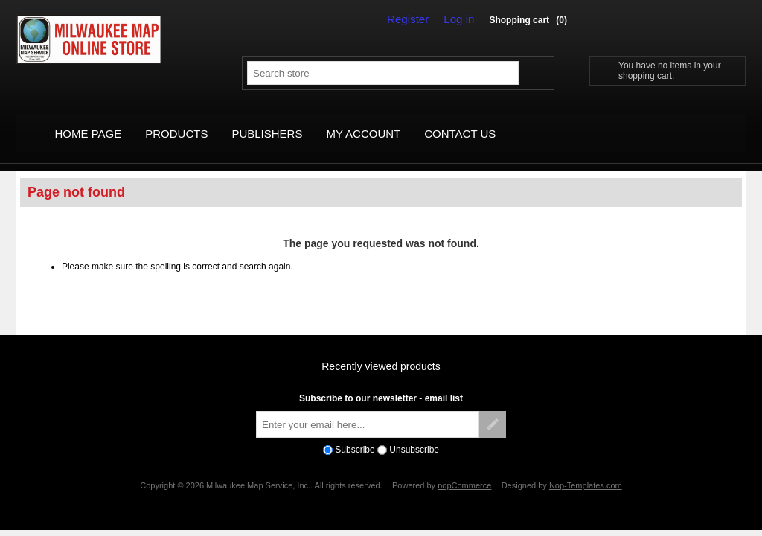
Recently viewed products (381, 351)
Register (415, 19)
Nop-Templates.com (585, 469)
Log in (461, 19)
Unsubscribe (414, 433)
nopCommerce (464, 469)
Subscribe (354, 433)
